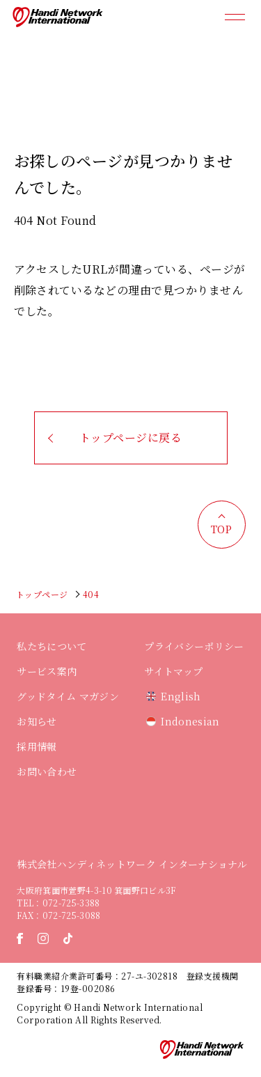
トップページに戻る (130, 438)
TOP (221, 529)
